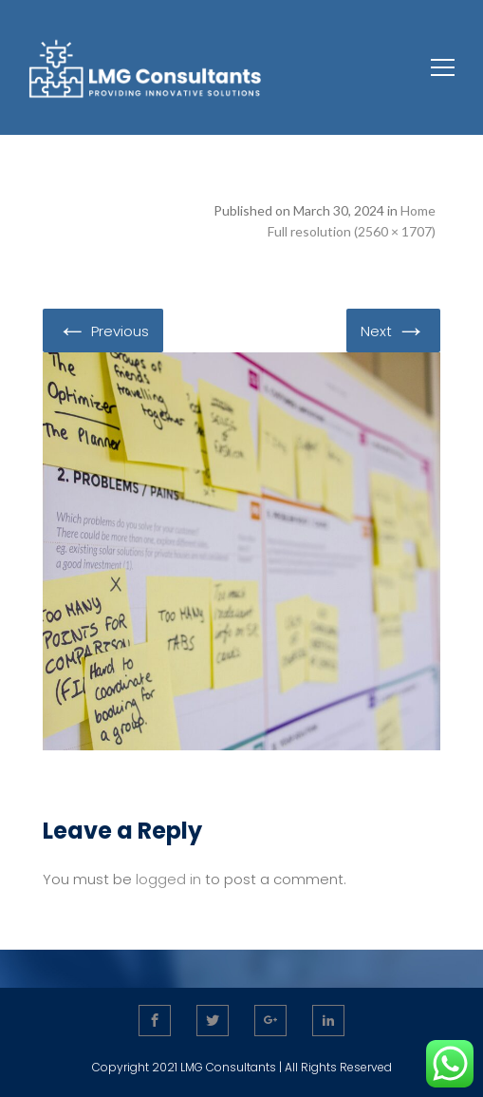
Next (393, 329)
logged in (168, 879)
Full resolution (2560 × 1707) (352, 231)
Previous (103, 329)
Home (418, 210)
